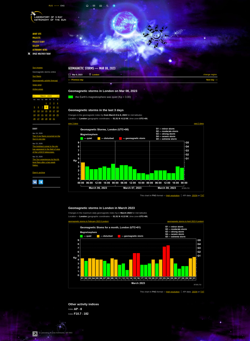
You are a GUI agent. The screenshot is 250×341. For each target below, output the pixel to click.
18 (57, 111)
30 (50, 119)
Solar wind (37, 85)
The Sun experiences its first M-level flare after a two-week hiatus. (46, 162)
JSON (194, 195)
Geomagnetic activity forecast (45, 81)
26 (34, 119)
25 (57, 115)
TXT (202, 195)
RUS (51, 6)
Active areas (38, 89)
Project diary (39, 41)
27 (38, 119)
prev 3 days (73, 123)
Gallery (36, 45)
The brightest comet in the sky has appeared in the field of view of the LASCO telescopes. (46, 149)
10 (54, 107)
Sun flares (37, 76)
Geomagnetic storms (81, 68)
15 (46, 111)
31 (54, 119)
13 (38, 111)
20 (38, 115)
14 (42, 111)
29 (46, 119)
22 (46, 115)
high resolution (173, 195)
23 (50, 115)
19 (34, 115)
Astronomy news (40, 49)
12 (34, 111)
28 (42, 119)
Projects (36, 37)
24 (54, 115)
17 (54, 111)
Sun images (38, 68)
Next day (210, 80)
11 (57, 107)
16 (50, 111)
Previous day (77, 80)
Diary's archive (39, 172)
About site (37, 33)
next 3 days (199, 123)
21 (42, 115)
